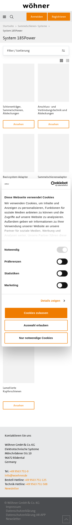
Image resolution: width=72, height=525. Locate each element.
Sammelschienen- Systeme (32, 26)
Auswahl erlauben (36, 325)
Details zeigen (50, 300)
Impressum (13, 507)
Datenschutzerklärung (21, 511)
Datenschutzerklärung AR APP (26, 515)
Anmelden (37, 16)
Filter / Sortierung (36, 51)
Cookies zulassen (36, 312)
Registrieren (59, 16)
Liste (67, 60)
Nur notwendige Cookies (36, 337)
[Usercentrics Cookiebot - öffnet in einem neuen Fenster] (51, 183)
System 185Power (12, 30)
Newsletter (12, 488)
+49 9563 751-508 (36, 484)
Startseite (8, 26)
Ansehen (18, 124)
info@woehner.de (16, 475)
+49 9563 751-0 (18, 471)
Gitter (61, 60)
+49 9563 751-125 (35, 480)
